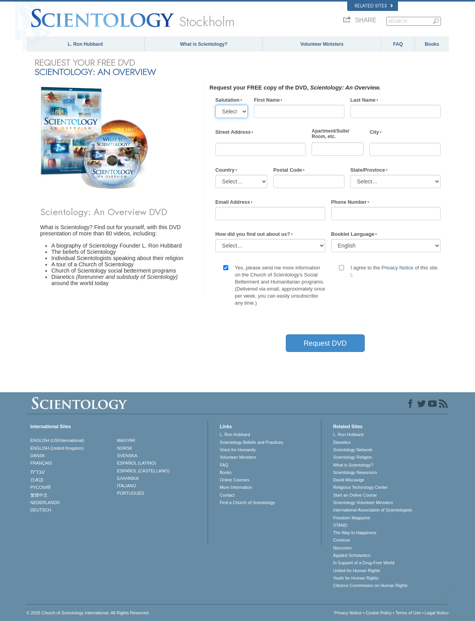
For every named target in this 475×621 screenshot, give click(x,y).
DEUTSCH (40, 510)
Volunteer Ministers (321, 44)
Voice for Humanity (238, 449)
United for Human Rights (356, 570)
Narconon (342, 548)
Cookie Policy (379, 612)
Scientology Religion (352, 457)
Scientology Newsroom (355, 472)
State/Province (367, 170)
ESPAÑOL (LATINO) (136, 463)
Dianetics (342, 442)
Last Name (363, 100)
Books (432, 44)
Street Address (233, 132)
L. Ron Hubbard (85, 44)
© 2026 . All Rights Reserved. (88, 612)
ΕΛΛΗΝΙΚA (128, 478)
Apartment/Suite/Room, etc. (330, 133)
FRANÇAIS (41, 463)
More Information (236, 487)
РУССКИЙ (40, 487)
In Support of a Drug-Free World (363, 562)
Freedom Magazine (351, 517)
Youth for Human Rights (355, 578)
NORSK (124, 448)
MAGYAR (126, 440)
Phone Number (349, 202)
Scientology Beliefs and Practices (251, 442)
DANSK (37, 455)
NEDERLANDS (45, 502)
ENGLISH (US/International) (57, 440)
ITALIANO (126, 485)
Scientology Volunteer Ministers (363, 502)
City (374, 132)
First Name (267, 100)
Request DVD (325, 343)
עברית (37, 471)
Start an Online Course (355, 495)
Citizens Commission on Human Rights (370, 585)
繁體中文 (39, 495)
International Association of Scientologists (372, 510)
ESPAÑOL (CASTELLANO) (143, 470)
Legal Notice (436, 612)
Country (225, 170)
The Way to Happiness (354, 532)
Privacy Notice (398, 268)
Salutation (227, 100)
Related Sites (374, 5)
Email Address (232, 202)
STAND (340, 525)
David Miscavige (348, 479)
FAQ (398, 44)
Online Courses (234, 479)
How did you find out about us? (252, 234)
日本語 (36, 479)
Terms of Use (408, 612)
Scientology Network (352, 449)
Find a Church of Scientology (247, 502)
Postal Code (287, 170)
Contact (227, 495)
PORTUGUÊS (130, 493)
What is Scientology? (203, 44)
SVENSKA (127, 455)
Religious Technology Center (360, 487)
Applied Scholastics (351, 555)
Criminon (341, 540)
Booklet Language (353, 234)
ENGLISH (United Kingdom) (57, 448)
